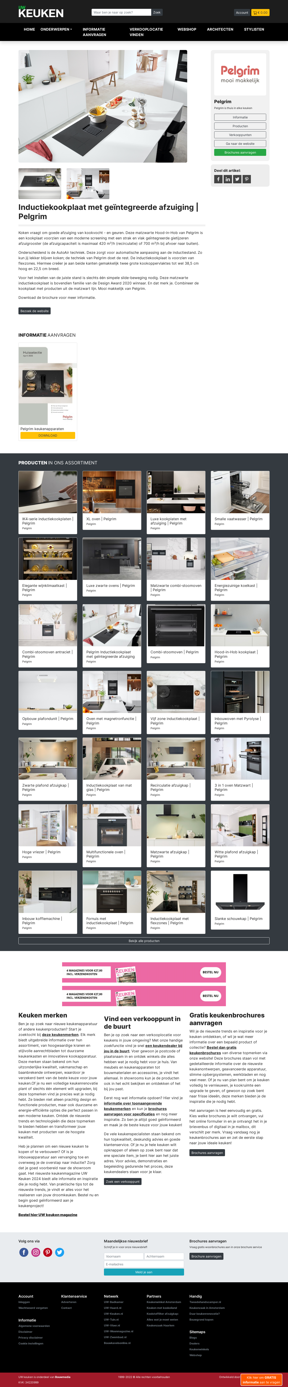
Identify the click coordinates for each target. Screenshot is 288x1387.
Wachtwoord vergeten (33, 1308)
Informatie (240, 117)
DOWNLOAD (47, 435)
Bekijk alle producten (144, 941)
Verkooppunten (240, 135)
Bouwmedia (62, 1377)
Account (242, 12)
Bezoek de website (34, 311)
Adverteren (68, 1302)
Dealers (194, 1343)
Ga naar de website (240, 143)
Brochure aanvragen (206, 1256)
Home (29, 29)
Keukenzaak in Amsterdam (207, 1308)
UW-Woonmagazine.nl (118, 1331)
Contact (66, 1308)
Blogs (193, 1337)
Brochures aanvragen (240, 152)
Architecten (220, 29)
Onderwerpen (54, 29)
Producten (240, 126)
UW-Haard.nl (112, 1308)
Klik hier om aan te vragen (261, 1380)
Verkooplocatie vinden (146, 32)
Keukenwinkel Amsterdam (164, 1302)
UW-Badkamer (114, 1302)
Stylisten (254, 29)
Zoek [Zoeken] (157, 12)
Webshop (187, 29)
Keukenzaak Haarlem (160, 1325)
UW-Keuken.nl (113, 1313)
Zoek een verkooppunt (123, 1181)
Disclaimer (25, 1331)
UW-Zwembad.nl (115, 1337)
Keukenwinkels (199, 1349)
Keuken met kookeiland (162, 1308)
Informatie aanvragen (94, 32)
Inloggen (24, 1302)
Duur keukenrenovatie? (204, 1313)
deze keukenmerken (60, 1034)
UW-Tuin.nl (111, 1319)
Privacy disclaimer (30, 1337)
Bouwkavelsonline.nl (117, 1343)
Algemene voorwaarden (34, 1326)
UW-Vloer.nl (112, 1325)
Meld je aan (143, 1272)
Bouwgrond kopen (201, 1319)
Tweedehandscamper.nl (205, 1302)
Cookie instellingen (30, 1343)
